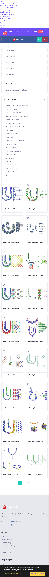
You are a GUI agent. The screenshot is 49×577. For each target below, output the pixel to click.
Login (2, 27)
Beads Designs (5, 18)
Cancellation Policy (8, 546)
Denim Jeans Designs (13, 151)
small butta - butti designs (14, 126)
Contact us (5, 549)
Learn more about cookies (13, 574)
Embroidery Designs (8, 3)
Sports (7, 179)
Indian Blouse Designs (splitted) (16, 106)
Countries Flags (11, 144)
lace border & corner (13, 123)
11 (29, 483)
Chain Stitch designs (7, 14)
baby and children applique (15, 140)
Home (2, 1)
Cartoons (8, 161)
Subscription (4, 23)
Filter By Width (24, 56)
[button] (24, 84)
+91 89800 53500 (16, 522)
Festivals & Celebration (13, 165)
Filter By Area (24, 68)
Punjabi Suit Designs (12, 119)
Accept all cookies (37, 574)
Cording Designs (5, 10)
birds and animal (11, 154)
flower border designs (13, 112)
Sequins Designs (5, 12)
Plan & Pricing (6, 552)
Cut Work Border (11, 109)
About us (4, 536)
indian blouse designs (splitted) (16, 90)
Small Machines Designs (8, 5)
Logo (7, 175)
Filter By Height (24, 62)
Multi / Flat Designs (7, 8)
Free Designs (4, 21)
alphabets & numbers (13, 133)
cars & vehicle (10, 158)
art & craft (9, 137)
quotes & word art (11, 147)
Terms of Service (7, 540)
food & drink (9, 172)
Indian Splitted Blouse (11, 209)
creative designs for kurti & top (16, 116)
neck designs (10, 130)
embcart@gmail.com (12, 525)
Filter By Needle (24, 74)
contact (2, 25)
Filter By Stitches (24, 50)
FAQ (2, 564)
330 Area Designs (6, 16)
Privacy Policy (6, 543)
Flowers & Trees (11, 168)
